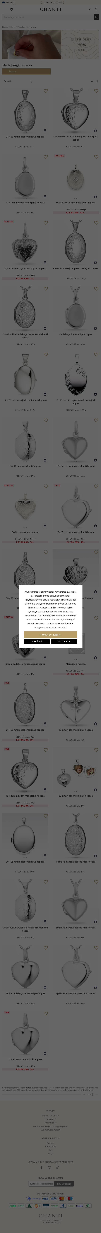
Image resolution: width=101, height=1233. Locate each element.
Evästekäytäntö (60, 619)
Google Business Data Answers (50, 627)
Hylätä (37, 641)
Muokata (64, 641)
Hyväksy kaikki (51, 634)
